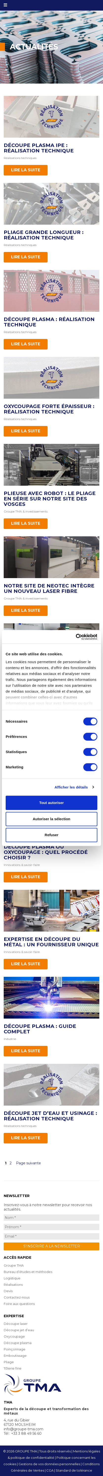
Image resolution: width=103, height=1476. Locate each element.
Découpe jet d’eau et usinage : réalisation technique (50, 1116)
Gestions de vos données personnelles (49, 1464)
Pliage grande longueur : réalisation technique (44, 235)
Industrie (10, 1039)
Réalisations (13, 1284)
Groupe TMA (14, 1265)
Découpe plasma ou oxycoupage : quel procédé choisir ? (46, 852)
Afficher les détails (71, 787)
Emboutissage (15, 1356)
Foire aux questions (19, 1304)
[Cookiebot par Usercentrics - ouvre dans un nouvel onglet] (75, 637)
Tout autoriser (51, 803)
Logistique (12, 1278)
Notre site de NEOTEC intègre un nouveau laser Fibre (49, 588)
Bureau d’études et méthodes (28, 1272)
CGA (49, 1470)
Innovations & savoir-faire (22, 865)
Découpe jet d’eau (19, 1330)
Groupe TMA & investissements (26, 511)
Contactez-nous (17, 1297)
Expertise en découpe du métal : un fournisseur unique (51, 942)
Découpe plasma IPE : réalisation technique (39, 148)
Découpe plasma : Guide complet (40, 1029)
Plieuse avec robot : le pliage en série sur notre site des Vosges (50, 498)
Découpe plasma (18, 1343)
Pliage (9, 1362)
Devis (8, 1291)
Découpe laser (16, 1324)
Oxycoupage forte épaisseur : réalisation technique (49, 409)
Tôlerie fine (12, 1368)
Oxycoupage (14, 1336)
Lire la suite (25, 170)
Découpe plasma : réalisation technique (49, 322)
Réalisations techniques (20, 158)
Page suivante (28, 1163)
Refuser (51, 835)
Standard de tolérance (74, 1470)
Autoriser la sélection (51, 819)
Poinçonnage (14, 1349)
